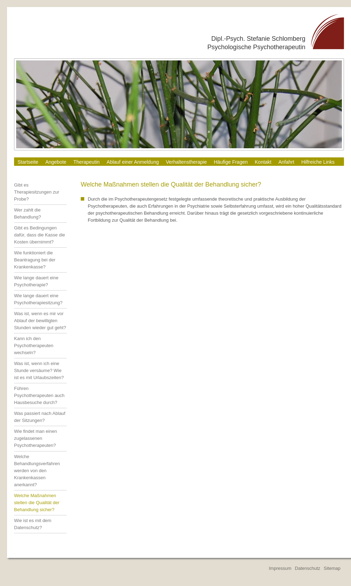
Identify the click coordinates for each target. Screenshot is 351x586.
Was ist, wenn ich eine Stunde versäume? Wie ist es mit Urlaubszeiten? (39, 370)
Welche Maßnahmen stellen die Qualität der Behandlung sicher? (36, 502)
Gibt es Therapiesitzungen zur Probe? (36, 192)
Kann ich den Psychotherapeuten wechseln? (33, 345)
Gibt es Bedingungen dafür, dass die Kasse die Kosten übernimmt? (39, 235)
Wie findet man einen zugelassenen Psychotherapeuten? (35, 438)
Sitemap (332, 568)
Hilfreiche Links (318, 162)
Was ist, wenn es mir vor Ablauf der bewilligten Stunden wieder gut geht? (40, 320)
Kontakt (263, 162)
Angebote (55, 162)
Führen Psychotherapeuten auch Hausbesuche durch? (39, 395)
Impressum (280, 568)
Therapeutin (86, 162)
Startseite (28, 162)
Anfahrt (286, 162)
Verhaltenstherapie (186, 162)
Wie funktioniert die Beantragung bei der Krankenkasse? (34, 259)
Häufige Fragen (231, 162)
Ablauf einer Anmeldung (133, 162)
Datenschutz (307, 568)
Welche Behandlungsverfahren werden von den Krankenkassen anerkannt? (37, 470)
